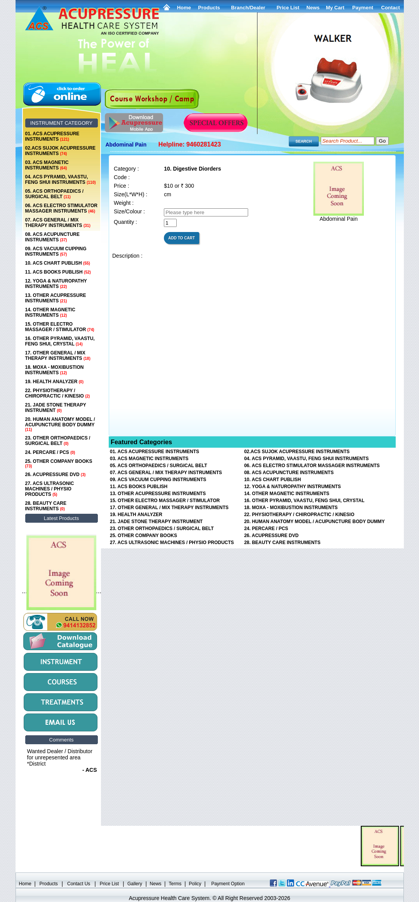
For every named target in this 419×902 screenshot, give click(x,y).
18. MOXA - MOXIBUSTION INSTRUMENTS (54, 370)
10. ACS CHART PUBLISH (57, 263)
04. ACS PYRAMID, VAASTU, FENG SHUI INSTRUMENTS (60, 179)
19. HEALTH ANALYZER (54, 381)
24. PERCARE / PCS (50, 452)
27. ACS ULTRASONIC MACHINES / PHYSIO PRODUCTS (49, 489)
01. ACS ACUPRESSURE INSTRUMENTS (52, 136)
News (156, 883)
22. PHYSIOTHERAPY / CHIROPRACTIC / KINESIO (57, 393)
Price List (287, 7)
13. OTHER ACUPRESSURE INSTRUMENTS (55, 298)
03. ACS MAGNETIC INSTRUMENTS (47, 165)
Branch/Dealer (248, 7)
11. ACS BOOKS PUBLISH (58, 272)
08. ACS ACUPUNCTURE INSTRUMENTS (52, 237)
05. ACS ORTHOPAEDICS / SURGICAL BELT (54, 193)
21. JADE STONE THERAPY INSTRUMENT (55, 407)
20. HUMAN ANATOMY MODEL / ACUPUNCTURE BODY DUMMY (60, 424)
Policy (195, 883)
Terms (175, 883)
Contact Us (78, 883)
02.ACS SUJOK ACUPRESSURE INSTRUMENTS (60, 150)
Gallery (134, 883)
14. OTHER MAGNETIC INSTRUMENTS (50, 312)
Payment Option (228, 883)
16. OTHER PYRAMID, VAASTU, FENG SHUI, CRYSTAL (60, 341)
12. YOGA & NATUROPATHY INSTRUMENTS (56, 283)
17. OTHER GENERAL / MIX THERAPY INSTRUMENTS (57, 355)
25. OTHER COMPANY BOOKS (58, 463)
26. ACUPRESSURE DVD (55, 474)
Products (209, 7)
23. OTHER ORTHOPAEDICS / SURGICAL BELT (57, 440)
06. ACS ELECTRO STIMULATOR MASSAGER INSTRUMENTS (61, 208)
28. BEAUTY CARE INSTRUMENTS (45, 506)
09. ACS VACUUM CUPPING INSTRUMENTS (56, 251)
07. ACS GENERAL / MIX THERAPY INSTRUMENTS (57, 222)
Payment (362, 7)
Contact (390, 7)
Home (184, 7)
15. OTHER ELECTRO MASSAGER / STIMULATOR (59, 326)
